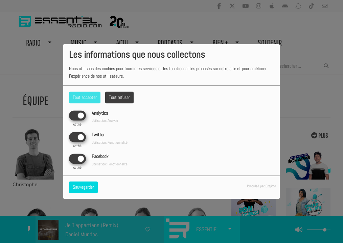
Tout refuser (119, 97)
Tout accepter (85, 97)
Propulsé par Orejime (261, 186)
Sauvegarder (83, 187)
